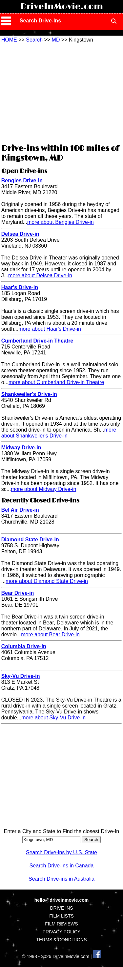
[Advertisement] (62, 92)
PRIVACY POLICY (61, 931)
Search (34, 40)
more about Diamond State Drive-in (47, 581)
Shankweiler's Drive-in (29, 394)
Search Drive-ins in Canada (62, 865)
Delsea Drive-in (20, 234)
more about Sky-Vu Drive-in (53, 717)
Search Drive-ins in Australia (61, 879)
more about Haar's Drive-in (49, 329)
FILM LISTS (61, 916)
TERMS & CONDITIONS (61, 939)
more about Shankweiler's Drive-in (58, 432)
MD (56, 40)
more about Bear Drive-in (50, 634)
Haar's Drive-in (19, 287)
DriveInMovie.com (61, 6)
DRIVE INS (61, 908)
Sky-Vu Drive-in (20, 676)
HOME (9, 40)
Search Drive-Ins (40, 20)
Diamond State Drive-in (30, 539)
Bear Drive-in (17, 593)
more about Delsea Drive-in (40, 275)
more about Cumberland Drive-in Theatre (56, 382)
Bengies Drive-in (22, 180)
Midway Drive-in (21, 447)
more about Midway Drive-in (43, 489)
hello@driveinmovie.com (61, 900)
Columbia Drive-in (23, 646)
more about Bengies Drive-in (60, 222)
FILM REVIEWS (61, 923)
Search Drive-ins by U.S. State (61, 852)
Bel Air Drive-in (20, 510)
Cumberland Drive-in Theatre (37, 341)
